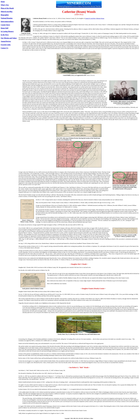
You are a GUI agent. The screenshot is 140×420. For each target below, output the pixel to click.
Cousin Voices (5, 25)
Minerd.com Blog (6, 11)
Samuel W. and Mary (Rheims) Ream (94, 18)
